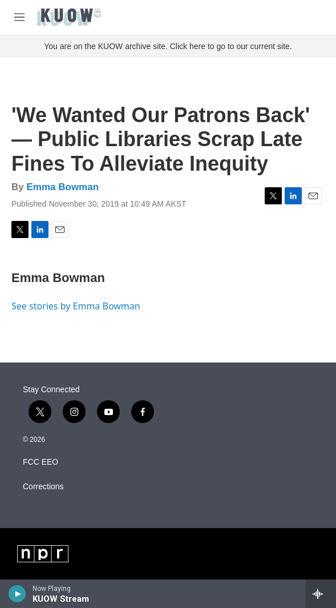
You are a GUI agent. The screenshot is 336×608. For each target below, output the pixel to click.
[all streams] (321, 593)
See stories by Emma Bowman (75, 306)
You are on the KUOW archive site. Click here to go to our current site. (168, 46)
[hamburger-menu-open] (19, 17)
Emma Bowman (62, 187)
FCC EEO (40, 462)
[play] (17, 593)
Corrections (43, 486)
